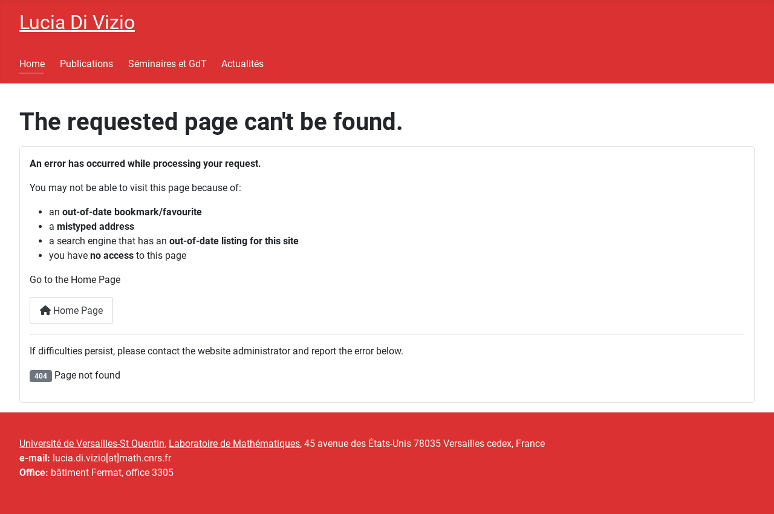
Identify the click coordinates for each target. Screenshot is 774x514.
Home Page (71, 310)
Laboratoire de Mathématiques (234, 443)
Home (32, 64)
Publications (86, 64)
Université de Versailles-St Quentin (91, 443)
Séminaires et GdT (167, 64)
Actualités (242, 64)
